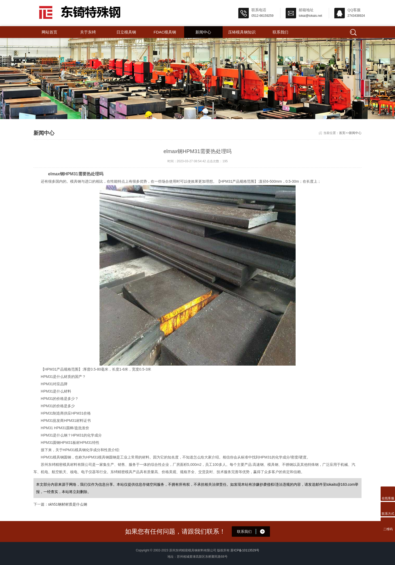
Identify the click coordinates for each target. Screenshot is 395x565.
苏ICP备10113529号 (244, 550)
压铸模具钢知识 (242, 32)
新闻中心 (203, 32)
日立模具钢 (126, 32)
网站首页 (49, 32)
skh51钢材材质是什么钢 (67, 504)
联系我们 (280, 32)
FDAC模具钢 (165, 32)
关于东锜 (88, 32)
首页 (342, 133)
